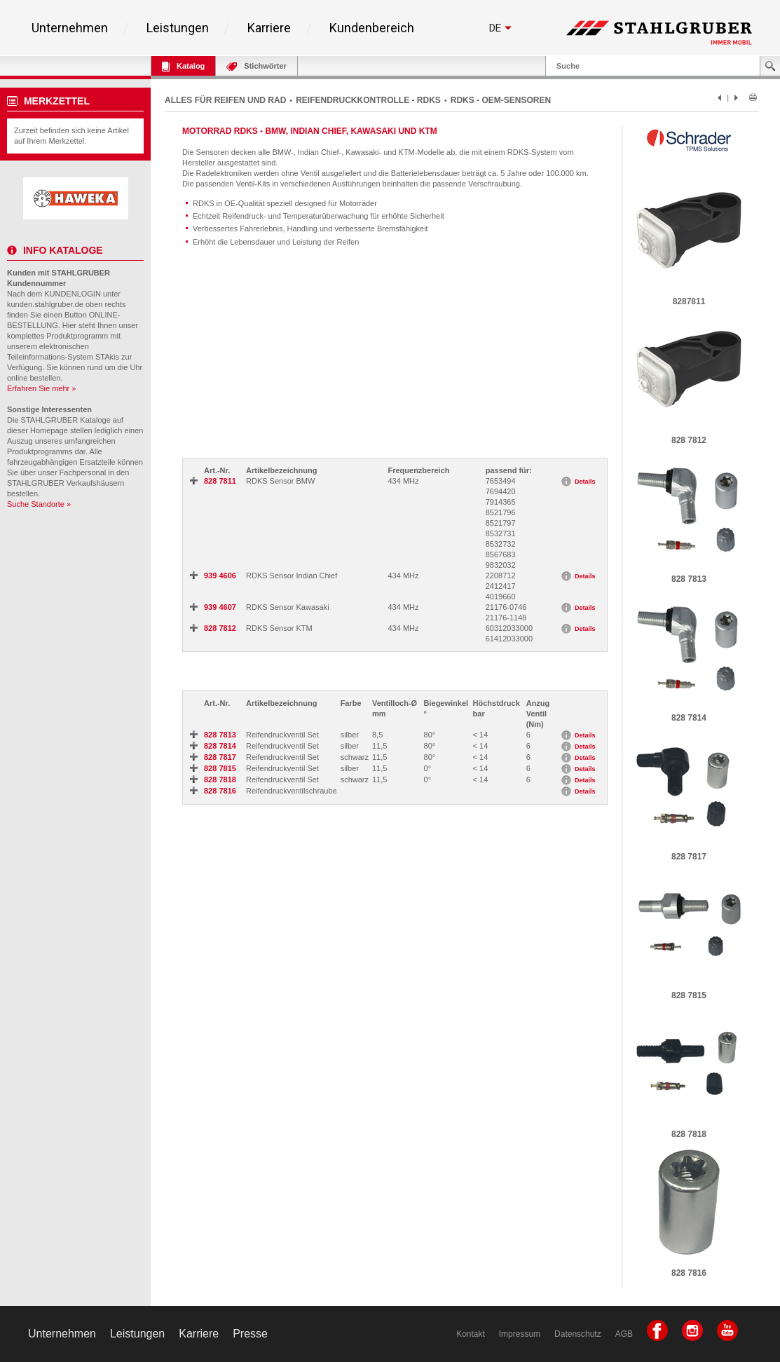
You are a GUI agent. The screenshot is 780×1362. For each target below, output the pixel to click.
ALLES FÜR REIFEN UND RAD (225, 100)
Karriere (269, 28)
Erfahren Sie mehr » (41, 388)
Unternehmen (70, 28)
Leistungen (177, 28)
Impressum (519, 1334)
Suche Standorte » (39, 504)
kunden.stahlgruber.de (45, 304)
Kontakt (470, 1334)
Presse (250, 1334)
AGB (624, 1334)
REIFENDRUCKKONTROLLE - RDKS (368, 100)
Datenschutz (577, 1334)
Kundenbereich (371, 28)
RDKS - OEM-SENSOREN (501, 100)
